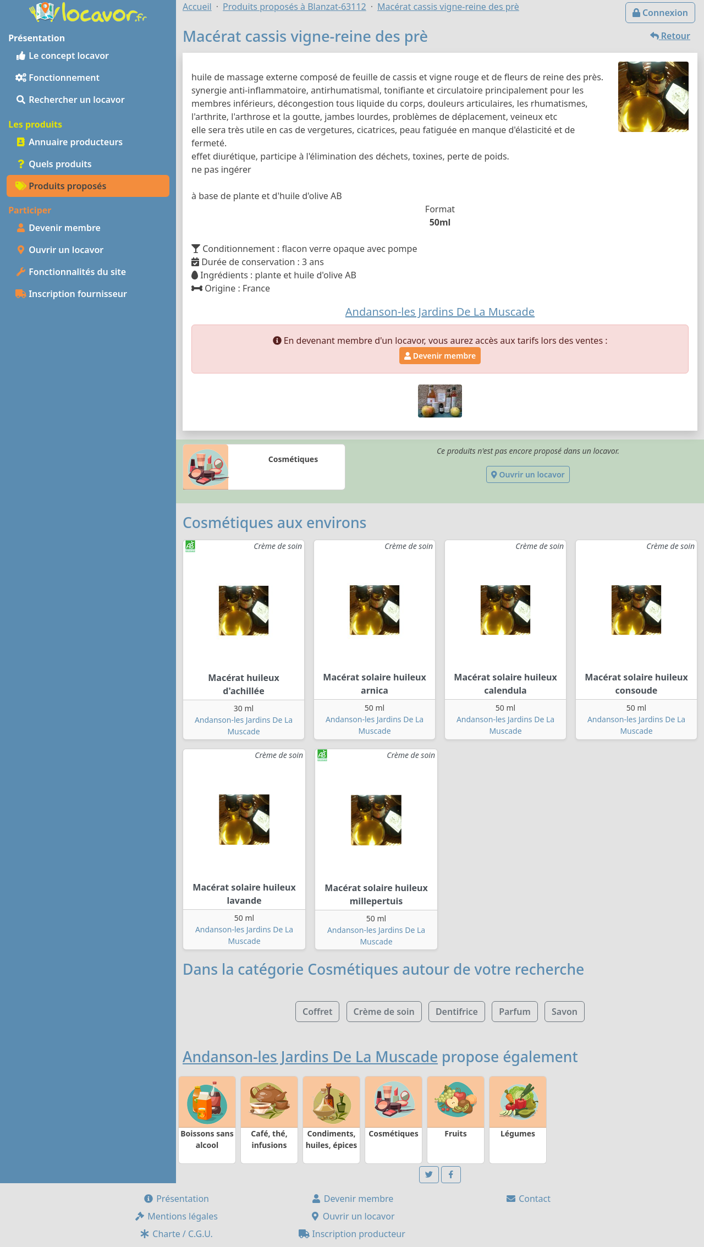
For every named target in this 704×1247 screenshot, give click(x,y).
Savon (565, 1012)
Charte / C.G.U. (176, 1234)
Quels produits (53, 164)
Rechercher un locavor (70, 100)
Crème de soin (384, 1012)
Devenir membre (58, 228)
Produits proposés (60, 186)
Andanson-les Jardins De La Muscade (310, 1057)
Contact (528, 1199)
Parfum (515, 1012)
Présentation (176, 1199)
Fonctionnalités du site (70, 272)
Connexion (660, 13)
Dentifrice (457, 1012)
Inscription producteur (352, 1234)
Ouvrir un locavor (59, 250)
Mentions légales (176, 1216)
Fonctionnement (57, 78)
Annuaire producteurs (69, 142)
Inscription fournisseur (71, 294)
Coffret (317, 1012)
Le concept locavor (62, 56)
